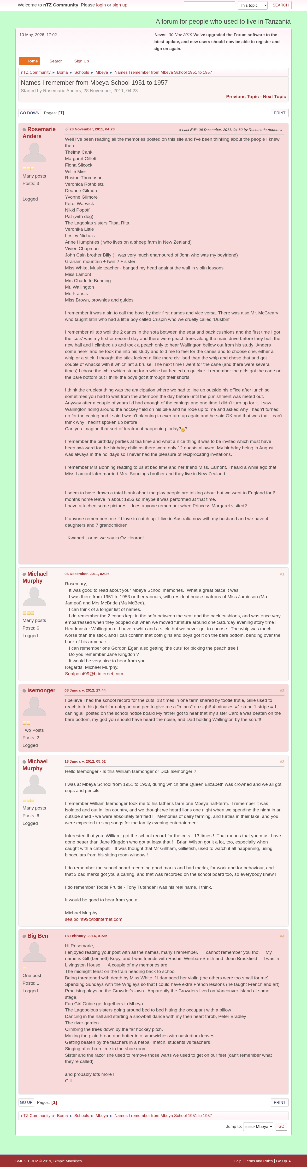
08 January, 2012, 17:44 (85, 690)
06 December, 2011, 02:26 (87, 574)
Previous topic (242, 96)
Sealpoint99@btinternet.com (94, 673)
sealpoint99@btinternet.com (93, 919)
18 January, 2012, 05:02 (85, 761)
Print (280, 113)
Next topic (274, 96)
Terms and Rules (259, 1161)
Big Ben (37, 936)
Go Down (30, 113)
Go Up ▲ (284, 1161)
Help (238, 1161)
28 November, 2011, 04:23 (92, 129)
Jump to (233, 1126)
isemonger (41, 690)
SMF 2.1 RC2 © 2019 (33, 1161)
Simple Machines (67, 1161)
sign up (119, 4)
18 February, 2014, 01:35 (86, 936)
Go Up (26, 1102)
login (101, 4)
